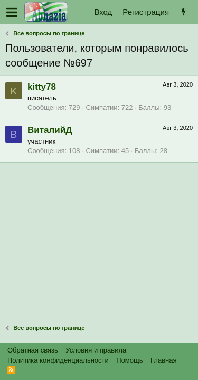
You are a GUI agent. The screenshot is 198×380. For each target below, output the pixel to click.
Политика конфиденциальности (58, 360)
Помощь (129, 360)
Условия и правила (95, 350)
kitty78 (41, 87)
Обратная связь (32, 350)
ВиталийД (49, 130)
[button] (12, 12)
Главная (163, 360)
